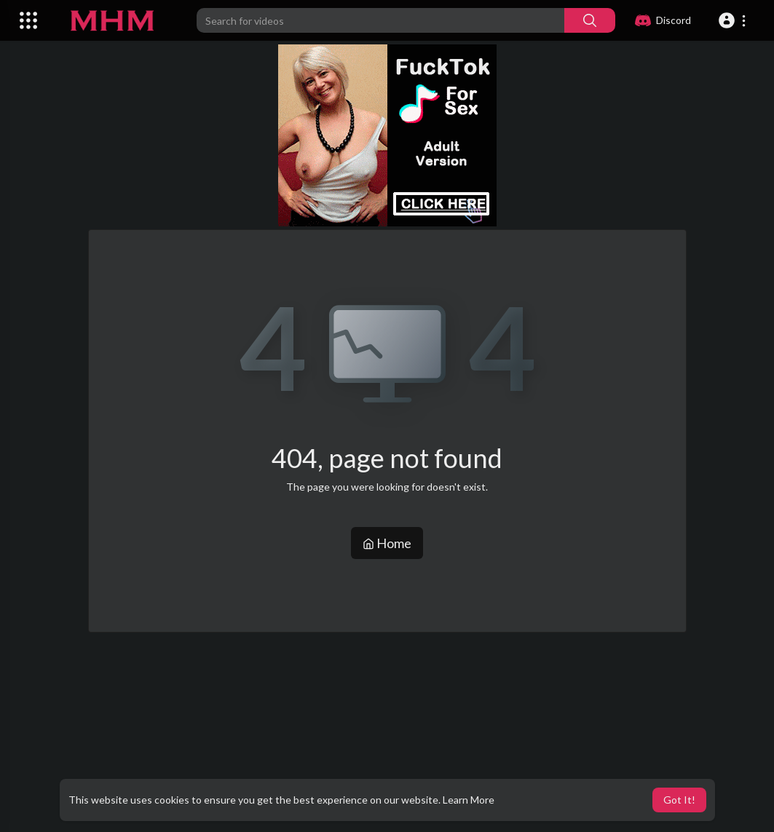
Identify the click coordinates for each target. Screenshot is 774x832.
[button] (734, 20)
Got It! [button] (679, 799)
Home (387, 543)
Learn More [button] (468, 799)
